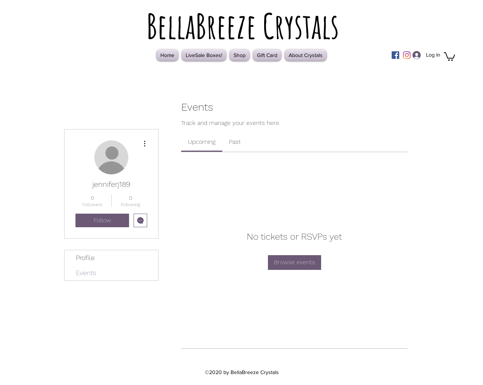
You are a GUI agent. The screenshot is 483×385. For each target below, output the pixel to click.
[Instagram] (407, 55)
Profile (85, 258)
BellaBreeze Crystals (242, 25)
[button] (449, 56)
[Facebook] (395, 55)
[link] (201, 141)
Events (86, 273)
